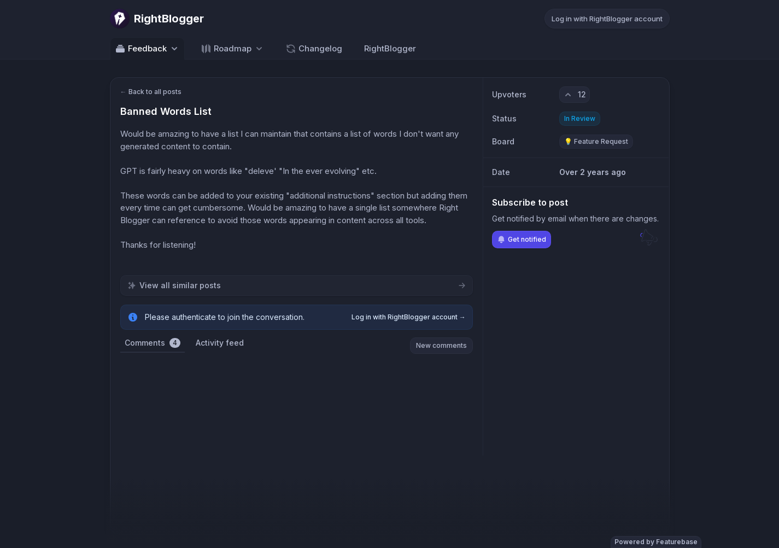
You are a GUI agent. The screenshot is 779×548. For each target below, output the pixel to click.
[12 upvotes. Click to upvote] (574, 94)
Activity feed (220, 342)
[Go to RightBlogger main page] (157, 18)
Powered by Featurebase (656, 542)
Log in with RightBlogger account (607, 18)
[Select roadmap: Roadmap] (233, 48)
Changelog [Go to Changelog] (313, 48)
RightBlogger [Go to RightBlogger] (390, 48)
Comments (152, 343)
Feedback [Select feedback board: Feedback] (147, 48)
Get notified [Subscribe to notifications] (521, 239)
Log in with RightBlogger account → (409, 317)
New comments (441, 345)
